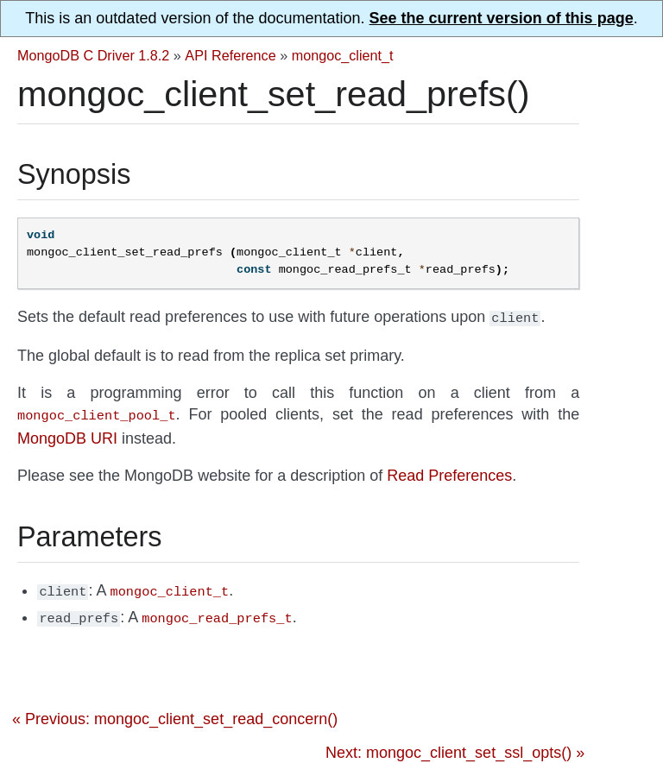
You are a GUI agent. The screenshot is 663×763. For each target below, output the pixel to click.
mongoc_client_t (343, 55)
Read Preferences (449, 472)
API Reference (230, 55)
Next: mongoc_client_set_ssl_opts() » (454, 745)
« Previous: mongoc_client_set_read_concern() (175, 712)
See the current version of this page (501, 18)
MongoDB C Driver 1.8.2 (93, 55)
